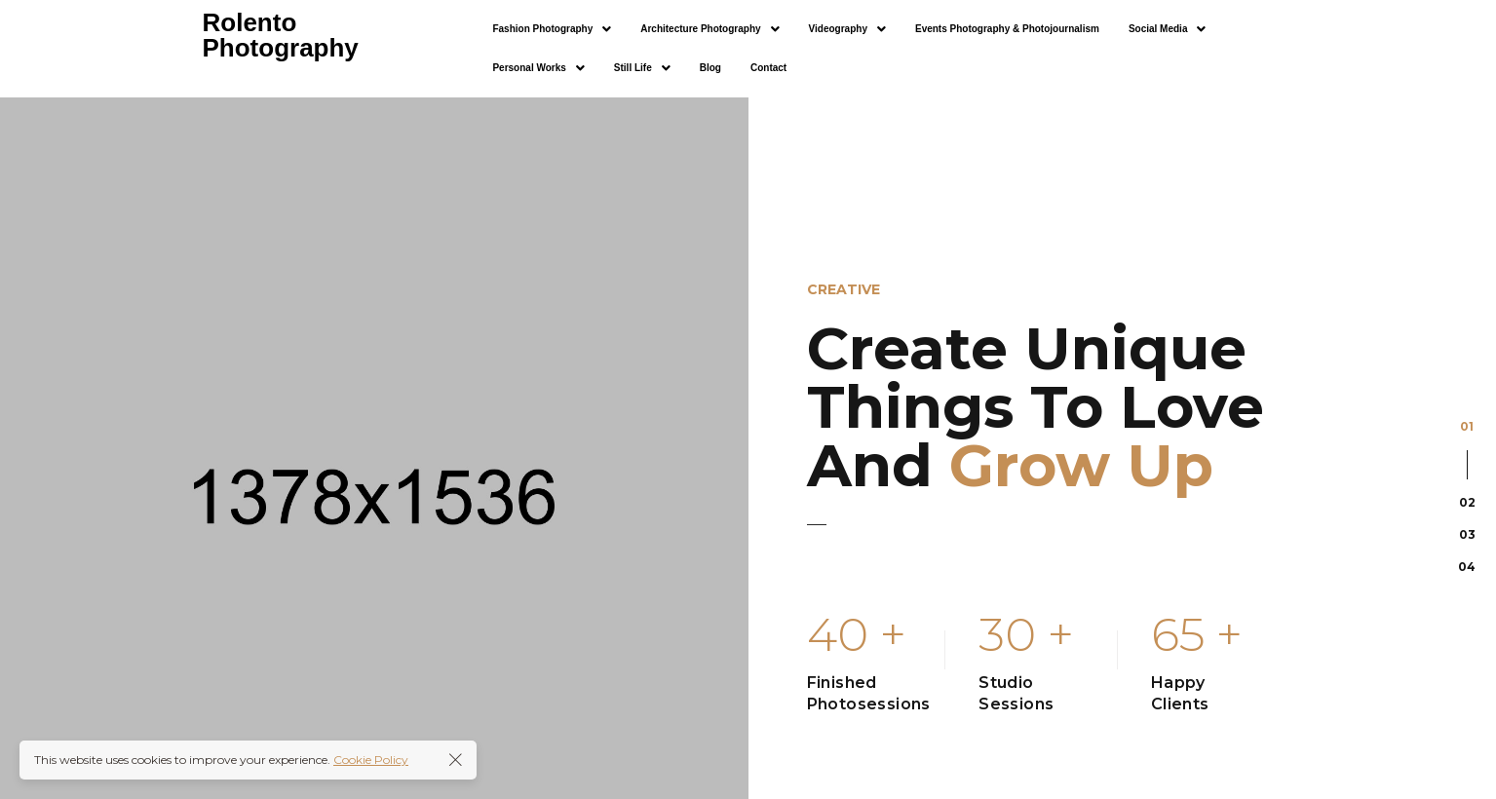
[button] (552, 29)
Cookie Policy (370, 759)
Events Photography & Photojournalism (1007, 28)
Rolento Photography (281, 35)
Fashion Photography (551, 29)
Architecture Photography (709, 29)
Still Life (642, 68)
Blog (710, 67)
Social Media (1168, 29)
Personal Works (538, 68)
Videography (847, 29)
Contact (768, 67)
